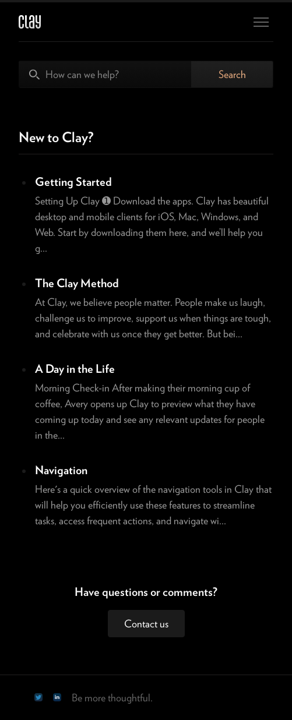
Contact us (146, 623)
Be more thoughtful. (112, 697)
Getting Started (73, 182)
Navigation (61, 470)
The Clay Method (77, 283)
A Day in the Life (75, 369)
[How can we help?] (105, 74)
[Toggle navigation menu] (261, 22)
